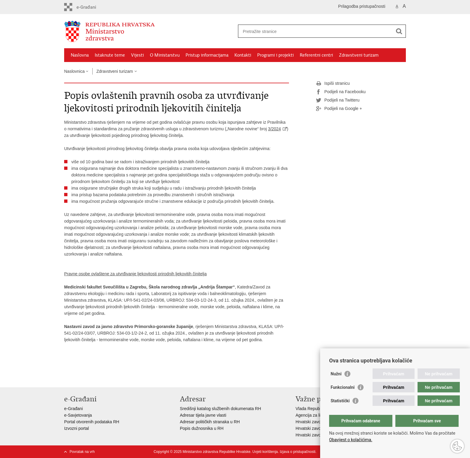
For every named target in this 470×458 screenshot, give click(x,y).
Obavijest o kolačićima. (350, 439)
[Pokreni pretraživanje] (399, 31)
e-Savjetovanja (78, 415)
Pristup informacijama (207, 55)
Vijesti (137, 55)
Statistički (340, 400)
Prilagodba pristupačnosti (361, 6)
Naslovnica (74, 71)
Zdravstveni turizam (359, 55)
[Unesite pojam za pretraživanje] (315, 31)
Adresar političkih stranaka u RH (210, 421)
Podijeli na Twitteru (337, 100)
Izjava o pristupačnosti (297, 452)
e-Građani (73, 408)
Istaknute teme (110, 55)
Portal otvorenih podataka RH (91, 421)
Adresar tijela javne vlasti (203, 415)
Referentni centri (316, 55)
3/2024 (274, 128)
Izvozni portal (76, 428)
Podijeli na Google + (339, 108)
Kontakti (242, 55)
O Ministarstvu (165, 55)
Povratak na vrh (82, 452)
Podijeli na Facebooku (341, 92)
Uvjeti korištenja (265, 452)
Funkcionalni (343, 387)
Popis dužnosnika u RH (202, 428)
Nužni (336, 373)
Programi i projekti (275, 55)
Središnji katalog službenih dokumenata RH (220, 408)
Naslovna (80, 55)
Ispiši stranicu (333, 83)
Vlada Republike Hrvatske (320, 408)
